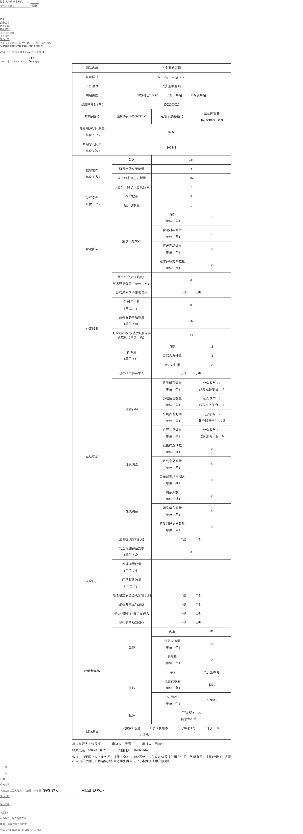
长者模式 (18, 1)
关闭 (2, 778)
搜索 (34, 5)
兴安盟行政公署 (32, 790)
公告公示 (5, 22)
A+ (13, 61)
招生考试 (5, 29)
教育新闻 (5, 26)
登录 (2, 1)
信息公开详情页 (43, 42)
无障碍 (9, 1)
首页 (2, 19)
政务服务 (5, 36)
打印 (33, 61)
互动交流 (5, 39)
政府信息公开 (7, 32)
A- (18, 61)
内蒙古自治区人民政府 (12, 790)
